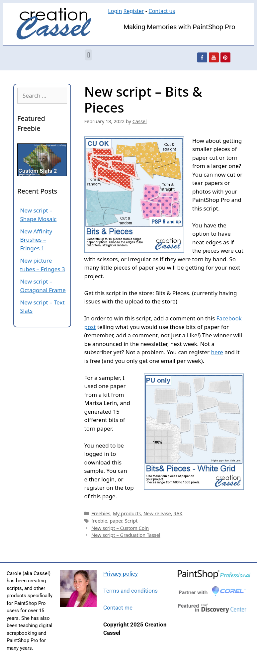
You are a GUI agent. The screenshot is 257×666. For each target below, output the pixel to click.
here (217, 352)
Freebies (100, 513)
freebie (99, 521)
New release (157, 513)
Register (133, 11)
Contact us (162, 11)
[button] (88, 54)
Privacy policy (120, 573)
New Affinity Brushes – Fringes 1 (36, 239)
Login (115, 11)
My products (127, 513)
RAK (177, 513)
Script (131, 521)
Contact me (117, 607)
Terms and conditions (130, 590)
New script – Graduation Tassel (125, 535)
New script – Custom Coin (120, 528)
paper (116, 521)
